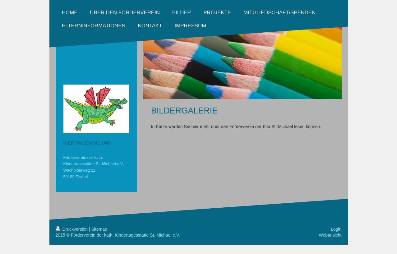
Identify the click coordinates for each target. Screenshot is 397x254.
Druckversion (72, 229)
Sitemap (99, 229)
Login (336, 229)
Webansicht (330, 235)
